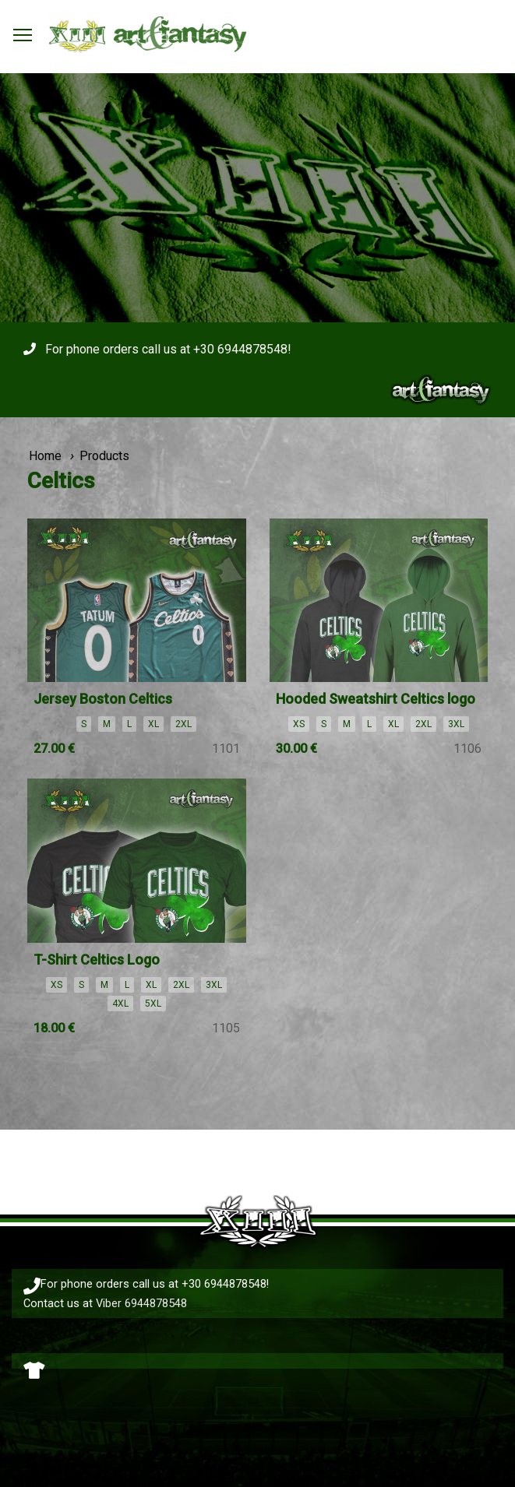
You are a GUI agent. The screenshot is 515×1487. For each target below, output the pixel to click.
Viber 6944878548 (141, 1303)
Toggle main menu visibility (23, 30)
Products (104, 455)
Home (45, 455)
